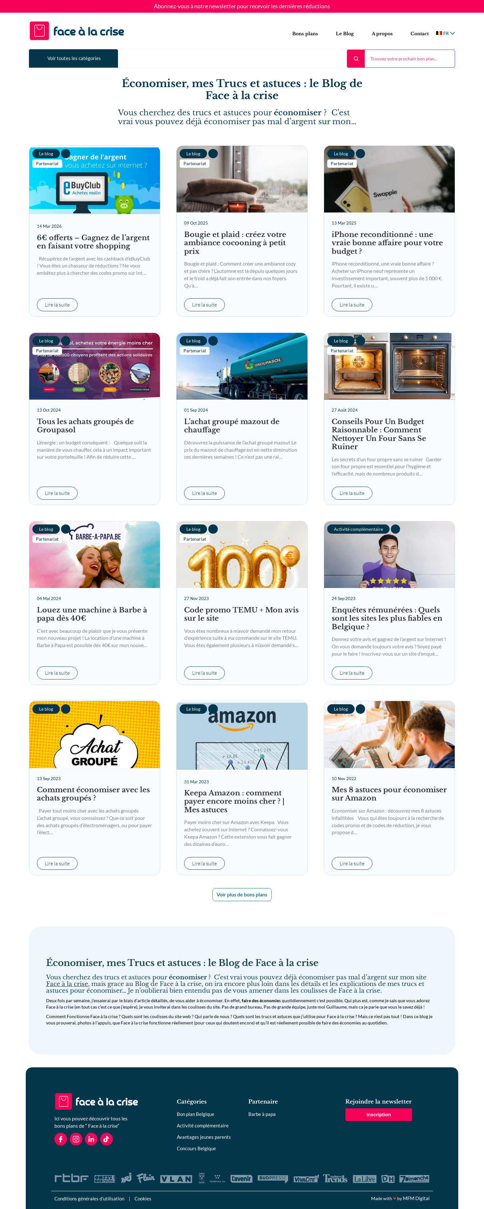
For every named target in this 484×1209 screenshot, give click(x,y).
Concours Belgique (196, 1148)
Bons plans (305, 34)
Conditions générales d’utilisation (89, 1198)
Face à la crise (67, 984)
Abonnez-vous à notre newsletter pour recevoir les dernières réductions (242, 6)
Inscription (379, 1114)
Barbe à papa (262, 1114)
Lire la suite (57, 305)
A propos (382, 34)
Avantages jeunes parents (204, 1137)
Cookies (143, 1198)
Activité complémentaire (203, 1125)
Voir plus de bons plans (242, 894)
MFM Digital (416, 1198)
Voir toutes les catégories (74, 58)
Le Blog (345, 34)
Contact (420, 34)
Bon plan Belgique (195, 1114)
